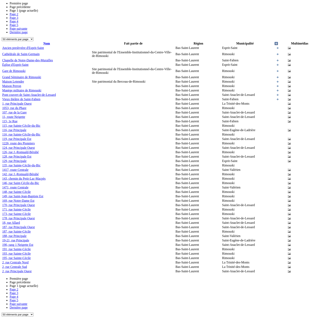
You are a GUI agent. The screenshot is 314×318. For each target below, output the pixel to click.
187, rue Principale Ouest (18, 227)
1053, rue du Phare (14, 108)
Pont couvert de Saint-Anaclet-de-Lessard (29, 94)
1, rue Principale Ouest (17, 103)
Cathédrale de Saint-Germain (21, 54)
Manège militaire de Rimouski (21, 90)
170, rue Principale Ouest (18, 205)
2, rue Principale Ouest (17, 271)
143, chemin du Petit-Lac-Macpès (24, 178)
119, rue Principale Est (16, 139)
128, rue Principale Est (16, 156)
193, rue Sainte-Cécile (16, 253)
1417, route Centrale (15, 169)
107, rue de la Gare (14, 112)
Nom (46, 43)
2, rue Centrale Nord (15, 262)
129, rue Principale (14, 161)
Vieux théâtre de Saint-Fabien (21, 99)
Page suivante (18, 28)
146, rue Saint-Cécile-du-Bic (20, 183)
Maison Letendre (13, 81)
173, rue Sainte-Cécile (16, 214)
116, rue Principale (14, 130)
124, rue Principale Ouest (18, 147)
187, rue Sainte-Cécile (16, 231)
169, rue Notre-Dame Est (18, 200)
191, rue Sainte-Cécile (16, 249)
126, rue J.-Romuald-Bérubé (20, 152)
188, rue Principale (14, 236)
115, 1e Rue (9, 121)
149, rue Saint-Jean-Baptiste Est (22, 196)
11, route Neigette (13, 116)
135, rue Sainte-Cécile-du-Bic (21, 165)
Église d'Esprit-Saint (15, 64)
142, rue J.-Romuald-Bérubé (20, 174)
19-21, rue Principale (15, 240)
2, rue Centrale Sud (14, 266)
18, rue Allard (11, 222)
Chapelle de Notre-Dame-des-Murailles (27, 60)
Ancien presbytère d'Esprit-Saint (23, 48)
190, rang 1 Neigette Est (17, 244)
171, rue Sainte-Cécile (16, 209)
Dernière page (19, 32)
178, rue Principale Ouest (18, 218)
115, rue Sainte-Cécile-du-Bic (21, 125)
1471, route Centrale (15, 187)
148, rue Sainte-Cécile (16, 191)
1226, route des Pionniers (18, 143)
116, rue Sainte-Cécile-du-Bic (21, 134)
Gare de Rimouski (13, 71)
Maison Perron (11, 86)
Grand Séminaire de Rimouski (21, 77)
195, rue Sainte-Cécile (16, 258)
